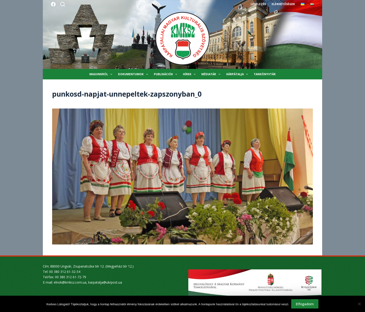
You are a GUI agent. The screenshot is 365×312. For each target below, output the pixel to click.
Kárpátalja (238, 74)
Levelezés (258, 4)
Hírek (190, 74)
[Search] (62, 4)
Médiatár (211, 74)
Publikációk (166, 74)
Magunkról (101, 74)
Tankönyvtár (265, 74)
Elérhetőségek (283, 4)
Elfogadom (305, 304)
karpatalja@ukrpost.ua (105, 282)
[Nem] (359, 304)
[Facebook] (53, 4)
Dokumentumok (134, 74)
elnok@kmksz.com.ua (70, 282)
